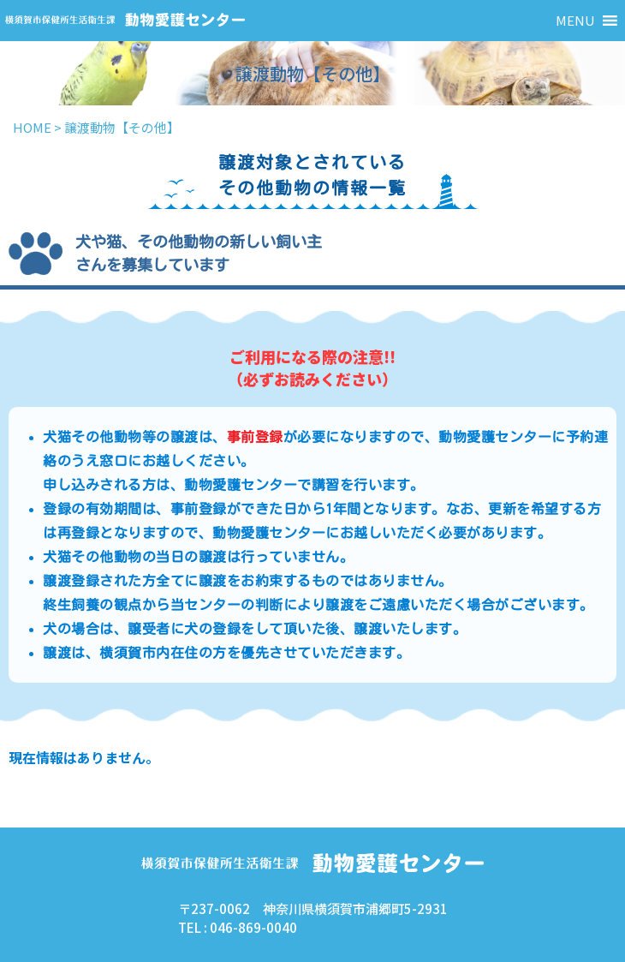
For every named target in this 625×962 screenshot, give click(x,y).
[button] (575, 20)
